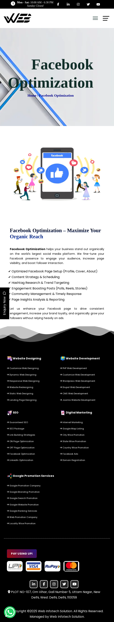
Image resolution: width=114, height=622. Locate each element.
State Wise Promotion (73, 441)
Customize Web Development (77, 374)
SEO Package (15, 428)
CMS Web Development (74, 393)
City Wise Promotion (72, 434)
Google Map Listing (72, 428)
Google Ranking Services (22, 510)
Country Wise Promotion (74, 447)
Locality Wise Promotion (21, 523)
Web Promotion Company (22, 517)
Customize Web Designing (23, 368)
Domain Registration (72, 460)
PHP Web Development (73, 368)
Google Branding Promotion (23, 491)
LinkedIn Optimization (20, 460)
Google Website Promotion (23, 504)
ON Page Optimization (20, 441)
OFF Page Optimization (21, 447)
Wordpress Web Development (77, 381)
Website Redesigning (20, 387)
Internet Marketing (71, 422)
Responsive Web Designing (23, 381)
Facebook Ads (69, 453)
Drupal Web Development (75, 387)
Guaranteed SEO (17, 422)
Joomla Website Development (77, 400)
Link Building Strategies (21, 434)
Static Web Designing (20, 393)
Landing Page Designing (22, 400)
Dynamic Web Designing (21, 374)
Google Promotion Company (23, 485)
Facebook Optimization (21, 453)
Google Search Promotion (22, 498)
